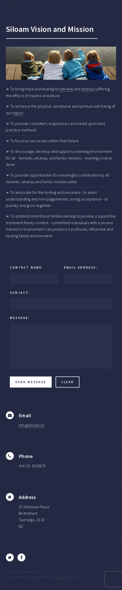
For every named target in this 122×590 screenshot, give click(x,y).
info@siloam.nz (32, 425)
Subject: (20, 293)
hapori (18, 112)
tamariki (66, 88)
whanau (87, 88)
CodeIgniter (63, 577)
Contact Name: (27, 267)
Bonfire (34, 577)
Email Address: (81, 267)
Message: (20, 318)
